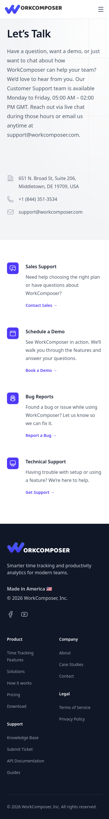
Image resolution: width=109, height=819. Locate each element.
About (65, 653)
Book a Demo (41, 370)
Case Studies (71, 664)
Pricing (13, 694)
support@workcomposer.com (51, 212)
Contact (66, 676)
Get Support (40, 492)
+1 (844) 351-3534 (38, 199)
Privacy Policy (72, 719)
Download (16, 706)
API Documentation (25, 761)
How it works (19, 683)
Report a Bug (41, 435)
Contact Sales (41, 305)
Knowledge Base (22, 737)
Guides (13, 772)
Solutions (16, 671)
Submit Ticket (20, 749)
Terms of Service (75, 707)
